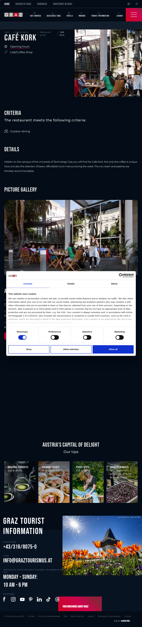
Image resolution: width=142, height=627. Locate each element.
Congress (42, 3)
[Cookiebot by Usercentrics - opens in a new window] (121, 275)
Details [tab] (71, 283)
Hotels (70, 14)
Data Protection (77, 616)
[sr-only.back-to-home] (15, 15)
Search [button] (120, 14)
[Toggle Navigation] (134, 15)
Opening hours (20, 46)
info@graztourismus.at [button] (27, 560)
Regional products (18, 467)
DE (129, 3)
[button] (5, 599)
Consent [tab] (27, 283)
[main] (71, 225)
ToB (65, 616)
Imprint (91, 616)
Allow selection (71, 349)
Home (7, 3)
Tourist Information (100, 14)
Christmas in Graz (62, 3)
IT (137, 3)
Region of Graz (23, 3)
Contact (31, 616)
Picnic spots (82, 467)
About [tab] (114, 283)
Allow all (113, 349)
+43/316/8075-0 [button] (20, 546)
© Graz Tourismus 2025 (14, 616)
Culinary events (51, 467)
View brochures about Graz (75, 606)
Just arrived (35, 14)
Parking (82, 14)
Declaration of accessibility (109, 616)
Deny (29, 349)
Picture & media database (49, 616)
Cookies (127, 616)
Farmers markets (119, 467)
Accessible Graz (54, 14)
